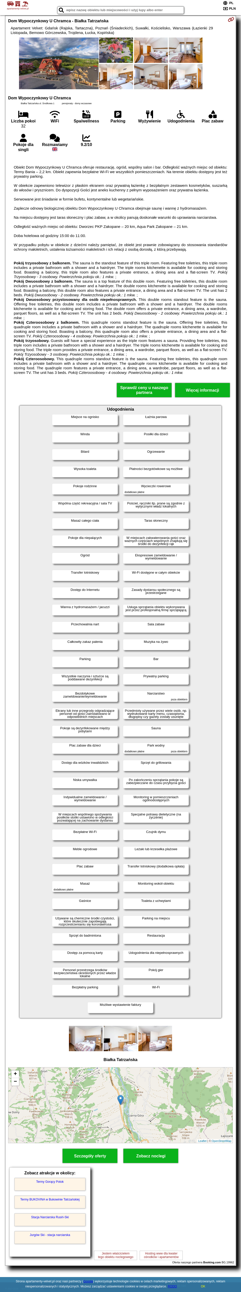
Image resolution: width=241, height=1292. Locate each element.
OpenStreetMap (221, 1140)
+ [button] (15, 1074)
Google (88, 1281)
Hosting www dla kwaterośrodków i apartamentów (161, 1255)
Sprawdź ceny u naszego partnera (144, 390)
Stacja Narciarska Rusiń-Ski (50, 1217)
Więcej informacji (202, 390)
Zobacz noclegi (151, 1156)
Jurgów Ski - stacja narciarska (50, 1235)
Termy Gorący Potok (50, 1182)
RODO (172, 1286)
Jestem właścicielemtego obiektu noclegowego (115, 1255)
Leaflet (202, 1140)
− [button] (15, 1082)
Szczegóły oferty (90, 1156)
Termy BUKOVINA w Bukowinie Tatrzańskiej (50, 1199)
